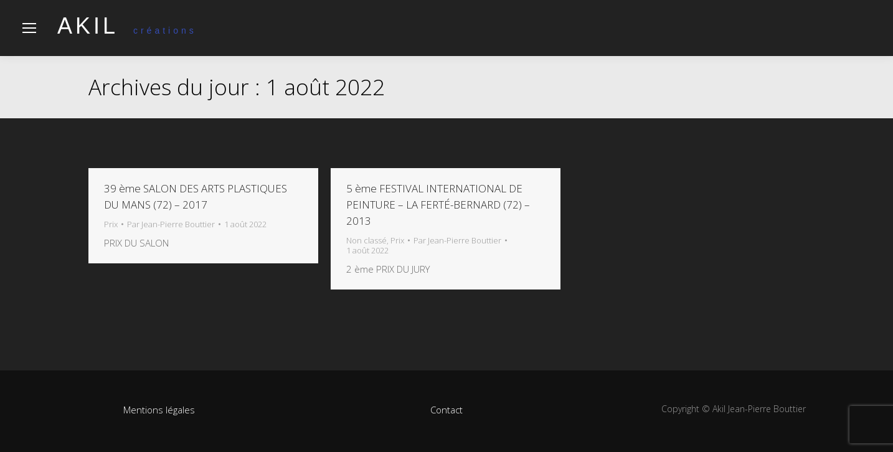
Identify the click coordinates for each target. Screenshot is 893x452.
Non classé (366, 240)
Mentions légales (159, 409)
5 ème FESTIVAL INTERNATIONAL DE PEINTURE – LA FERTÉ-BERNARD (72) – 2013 (438, 204)
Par (171, 224)
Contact (446, 409)
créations (127, 30)
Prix (111, 224)
